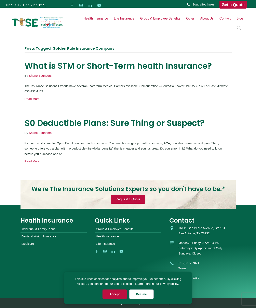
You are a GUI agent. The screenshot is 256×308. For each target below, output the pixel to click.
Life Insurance (124, 18)
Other (190, 18)
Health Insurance (95, 18)
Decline (141, 294)
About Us (207, 18)
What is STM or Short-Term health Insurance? (118, 66)
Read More (32, 98)
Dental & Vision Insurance (39, 236)
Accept (114, 294)
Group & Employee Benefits (160, 18)
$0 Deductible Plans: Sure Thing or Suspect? (114, 123)
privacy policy (169, 283)
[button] (240, 28)
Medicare (28, 243)
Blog (240, 18)
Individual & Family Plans (39, 229)
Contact (225, 18)
